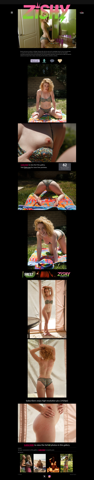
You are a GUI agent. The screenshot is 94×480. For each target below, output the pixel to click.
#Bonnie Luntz (35, 61)
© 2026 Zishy (20, 474)
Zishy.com (27, 167)
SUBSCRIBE (24, 165)
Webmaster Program (73, 474)
